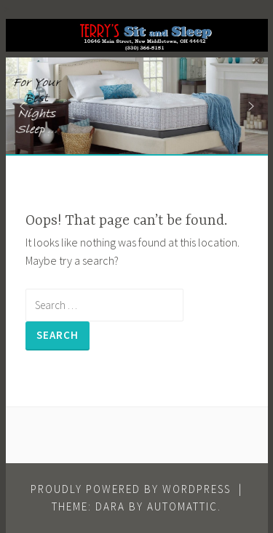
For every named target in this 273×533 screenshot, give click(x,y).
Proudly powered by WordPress (131, 489)
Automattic (182, 506)
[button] (22, 106)
